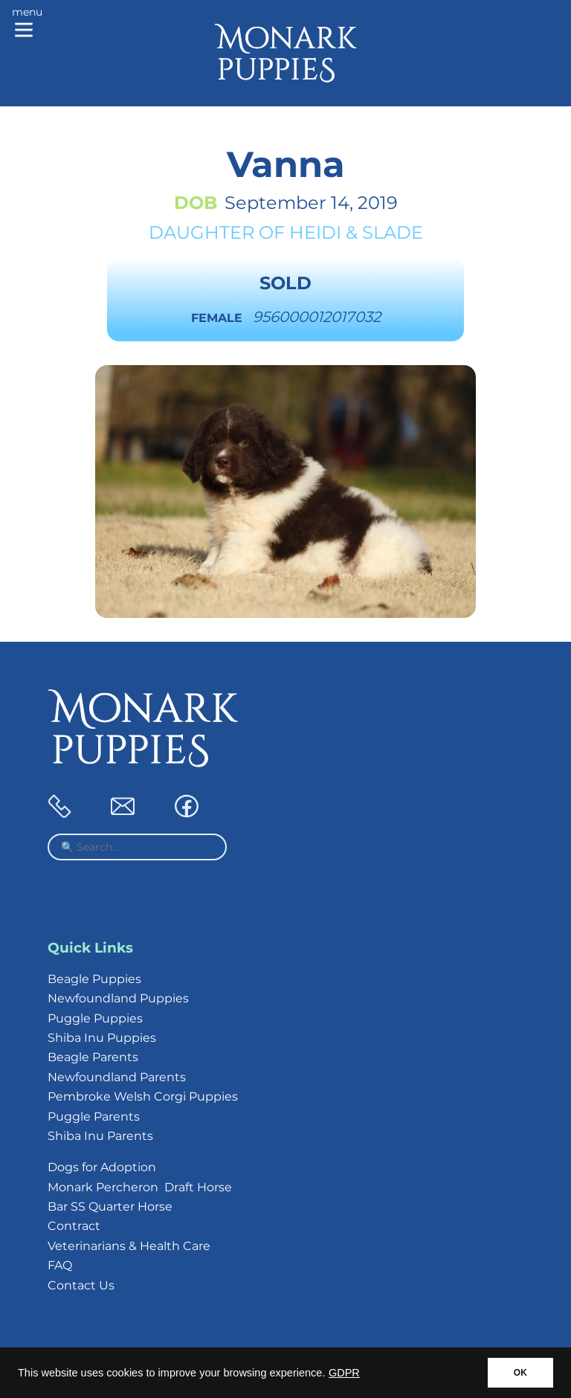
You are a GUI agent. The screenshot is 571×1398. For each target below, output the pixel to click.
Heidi (315, 232)
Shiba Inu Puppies (102, 1038)
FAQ (60, 1265)
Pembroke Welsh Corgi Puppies (143, 1096)
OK (520, 1373)
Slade (392, 232)
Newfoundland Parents (117, 1077)
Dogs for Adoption (102, 1167)
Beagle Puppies (94, 979)
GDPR (344, 1373)
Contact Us (81, 1285)
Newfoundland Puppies (118, 998)
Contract (74, 1226)
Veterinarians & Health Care (129, 1246)
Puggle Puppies (95, 1018)
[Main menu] (27, 24)
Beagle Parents (93, 1057)
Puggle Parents (94, 1116)
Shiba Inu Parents (100, 1136)
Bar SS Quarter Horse (110, 1206)
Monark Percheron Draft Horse (140, 1187)
